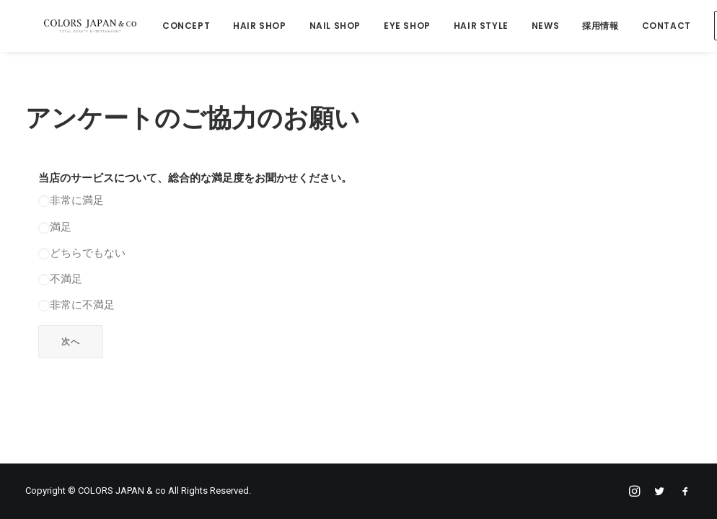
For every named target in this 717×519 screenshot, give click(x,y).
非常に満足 (71, 202)
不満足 (60, 281)
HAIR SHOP (252, 26)
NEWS (537, 26)
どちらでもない (82, 255)
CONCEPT (179, 26)
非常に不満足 (76, 307)
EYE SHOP (400, 26)
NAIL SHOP (327, 26)
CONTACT (658, 26)
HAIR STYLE (473, 26)
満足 (54, 229)
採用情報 (593, 26)
